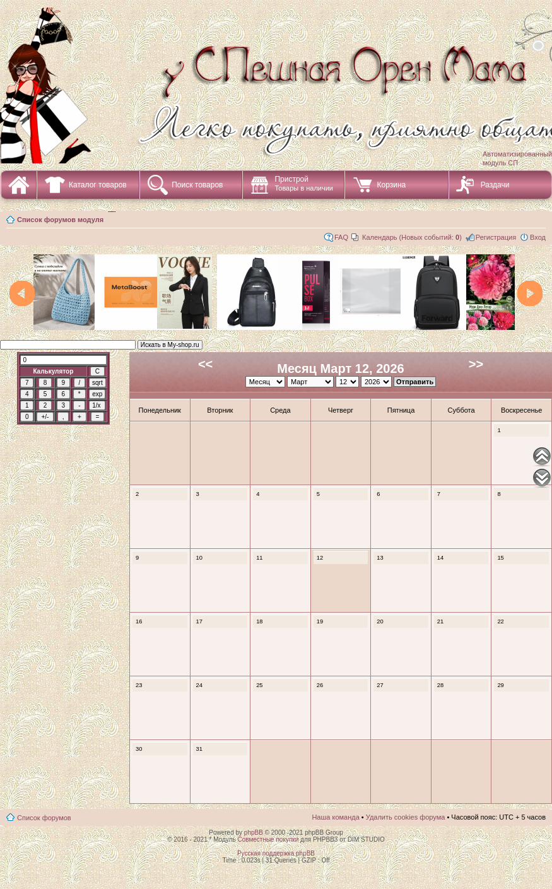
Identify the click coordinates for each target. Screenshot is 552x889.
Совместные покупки (267, 839)
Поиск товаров (197, 184)
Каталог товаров (98, 184)
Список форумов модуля (60, 219)
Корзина (391, 184)
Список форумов (44, 817)
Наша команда (335, 817)
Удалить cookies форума (405, 817)
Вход (538, 237)
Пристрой (303, 183)
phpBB (253, 832)
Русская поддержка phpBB (276, 853)
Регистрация (496, 237)
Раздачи (495, 184)
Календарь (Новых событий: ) (412, 237)
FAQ (341, 237)
